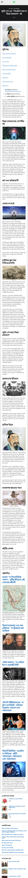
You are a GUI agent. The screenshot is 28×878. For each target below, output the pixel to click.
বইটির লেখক (5, 85)
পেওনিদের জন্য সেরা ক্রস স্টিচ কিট (15, 798)
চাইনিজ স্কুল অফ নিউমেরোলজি (9, 65)
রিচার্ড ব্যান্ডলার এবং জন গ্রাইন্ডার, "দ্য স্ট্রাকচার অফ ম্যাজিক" (13, 628)
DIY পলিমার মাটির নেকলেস (7, 843)
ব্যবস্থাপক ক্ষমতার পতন (7, 81)
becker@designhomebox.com (13, 91)
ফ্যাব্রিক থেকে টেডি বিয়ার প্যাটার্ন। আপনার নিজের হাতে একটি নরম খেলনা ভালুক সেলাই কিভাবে (14, 831)
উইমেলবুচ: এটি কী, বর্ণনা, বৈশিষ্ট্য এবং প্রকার (17, 869)
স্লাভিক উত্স (5, 77)
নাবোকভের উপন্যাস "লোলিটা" (15, 876)
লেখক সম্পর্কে (5, 61)
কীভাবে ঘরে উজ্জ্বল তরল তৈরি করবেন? (10, 828)
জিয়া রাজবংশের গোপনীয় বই (9, 53)
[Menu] (2, 2)
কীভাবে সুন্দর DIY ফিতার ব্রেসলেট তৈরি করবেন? (11, 840)
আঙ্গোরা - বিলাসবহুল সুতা (7, 845)
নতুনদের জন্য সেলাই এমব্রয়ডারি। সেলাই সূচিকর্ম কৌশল (12, 850)
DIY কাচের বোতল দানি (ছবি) (7, 847)
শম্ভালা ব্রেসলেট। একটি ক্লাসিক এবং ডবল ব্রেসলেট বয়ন (12, 852)
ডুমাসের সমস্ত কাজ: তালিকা (14, 861)
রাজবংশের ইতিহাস (6, 73)
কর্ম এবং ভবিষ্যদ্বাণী (6, 57)
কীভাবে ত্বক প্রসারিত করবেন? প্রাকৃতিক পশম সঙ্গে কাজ (12, 834)
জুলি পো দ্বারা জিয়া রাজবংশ (9, 69)
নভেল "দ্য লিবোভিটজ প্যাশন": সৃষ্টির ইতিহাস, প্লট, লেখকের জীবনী (13, 580)
